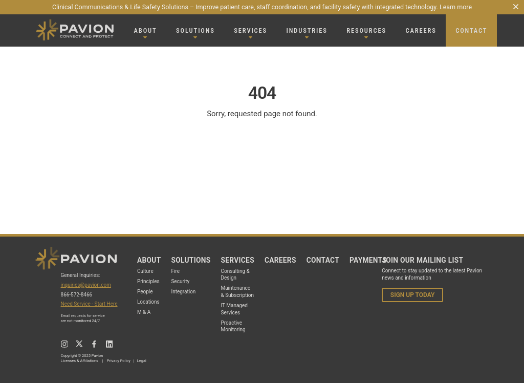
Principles (148, 281)
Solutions (190, 260)
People (145, 291)
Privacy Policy (118, 360)
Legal (141, 360)
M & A (143, 312)
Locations (148, 302)
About (149, 260)
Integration (183, 291)
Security (180, 281)
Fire (175, 271)
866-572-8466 (77, 294)
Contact (323, 260)
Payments (368, 260)
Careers (280, 260)
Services (237, 260)
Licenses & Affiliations (79, 360)
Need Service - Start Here (89, 304)
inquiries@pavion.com (86, 285)
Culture (145, 271)
